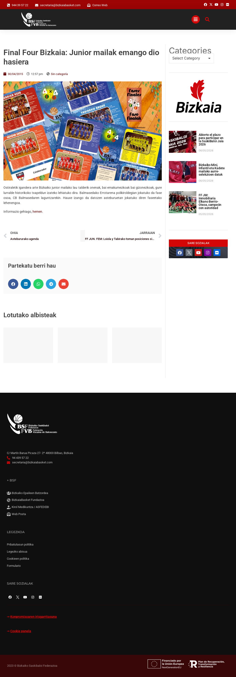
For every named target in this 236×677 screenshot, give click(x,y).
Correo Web (99, 5)
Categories (190, 50)
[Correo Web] (89, 5)
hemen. (38, 211)
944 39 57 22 (20, 5)
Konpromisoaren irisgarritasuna (33, 617)
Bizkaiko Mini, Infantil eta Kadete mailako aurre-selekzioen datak (212, 169)
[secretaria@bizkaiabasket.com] (36, 5)
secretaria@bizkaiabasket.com (60, 5)
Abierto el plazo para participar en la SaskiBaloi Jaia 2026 (211, 139)
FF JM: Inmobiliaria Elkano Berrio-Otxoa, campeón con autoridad (210, 201)
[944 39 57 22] (8, 5)
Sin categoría (59, 74)
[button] (13, 284)
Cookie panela (20, 631)
